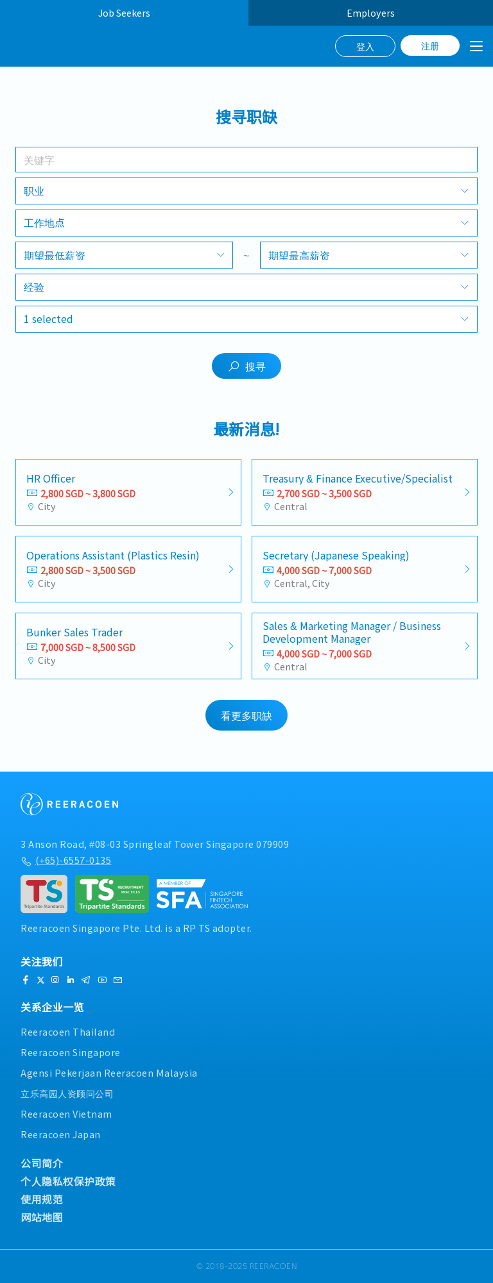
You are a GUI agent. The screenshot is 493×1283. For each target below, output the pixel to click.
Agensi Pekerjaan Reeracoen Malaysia (109, 1072)
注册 (430, 45)
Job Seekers (124, 12)
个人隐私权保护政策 (68, 1181)
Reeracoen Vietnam (66, 1113)
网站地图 (42, 1217)
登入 (365, 46)
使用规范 (42, 1199)
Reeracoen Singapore (71, 1052)
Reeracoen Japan (61, 1134)
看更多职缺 (246, 715)
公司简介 (42, 1163)
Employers (371, 12)
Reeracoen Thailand (68, 1031)
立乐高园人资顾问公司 (67, 1093)
